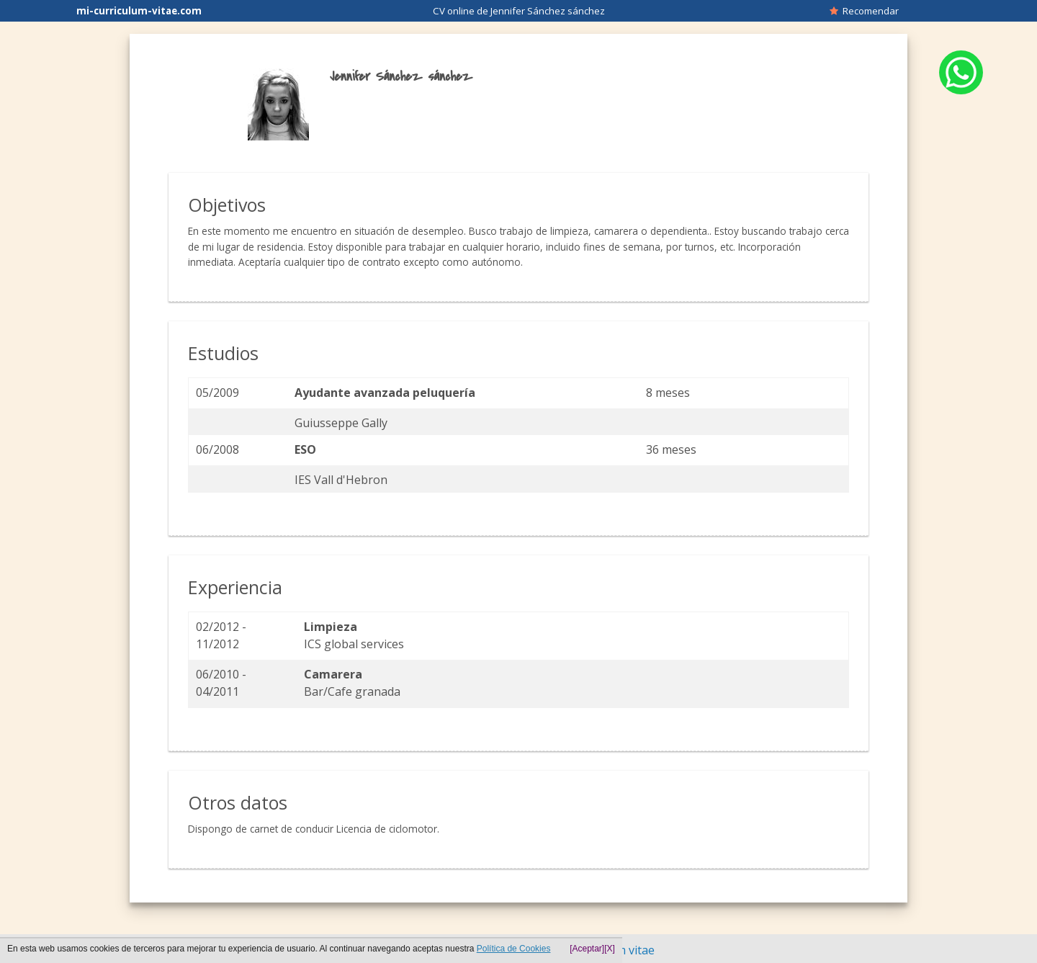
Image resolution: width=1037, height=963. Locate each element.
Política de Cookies (514, 949)
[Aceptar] (587, 949)
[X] (609, 949)
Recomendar (864, 10)
